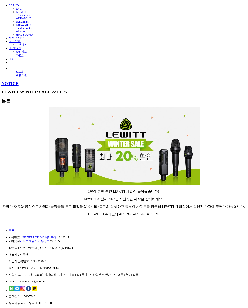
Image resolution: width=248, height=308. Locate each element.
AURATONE (23, 18)
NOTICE (10, 83)
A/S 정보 (21, 51)
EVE (19, 8)
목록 (11, 230)
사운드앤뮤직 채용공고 (35, 241)
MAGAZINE (16, 37)
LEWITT (21, 11)
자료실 (20, 55)
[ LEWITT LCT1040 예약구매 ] (39, 237)
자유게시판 (23, 44)
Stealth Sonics (24, 28)
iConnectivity (24, 15)
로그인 (20, 71)
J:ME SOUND (24, 34)
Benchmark (22, 21)
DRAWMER (23, 24)
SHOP (12, 59)
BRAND (14, 5)
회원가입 (21, 75)
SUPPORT (15, 48)
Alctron (20, 31)
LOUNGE (15, 41)
